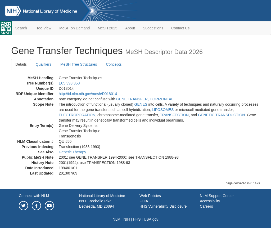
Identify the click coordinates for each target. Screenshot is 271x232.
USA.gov (151, 219)
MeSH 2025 (107, 28)
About (130, 28)
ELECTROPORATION (77, 115)
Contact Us (180, 28)
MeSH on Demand (74, 28)
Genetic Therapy (72, 152)
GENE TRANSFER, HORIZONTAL (144, 99)
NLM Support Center (217, 196)
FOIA (143, 201)
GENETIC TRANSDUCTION (221, 115)
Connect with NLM (34, 196)
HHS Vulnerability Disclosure (163, 206)
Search (21, 28)
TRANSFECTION (174, 115)
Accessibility (210, 201)
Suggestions (153, 28)
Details (21, 64)
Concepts (113, 64)
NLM (117, 219)
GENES (140, 104)
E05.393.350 (69, 83)
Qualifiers (43, 64)
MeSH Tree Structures (78, 64)
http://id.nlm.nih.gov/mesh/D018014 (88, 94)
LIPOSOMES (163, 110)
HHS (137, 219)
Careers (206, 206)
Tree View (43, 28)
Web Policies (150, 196)
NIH (127, 219)
